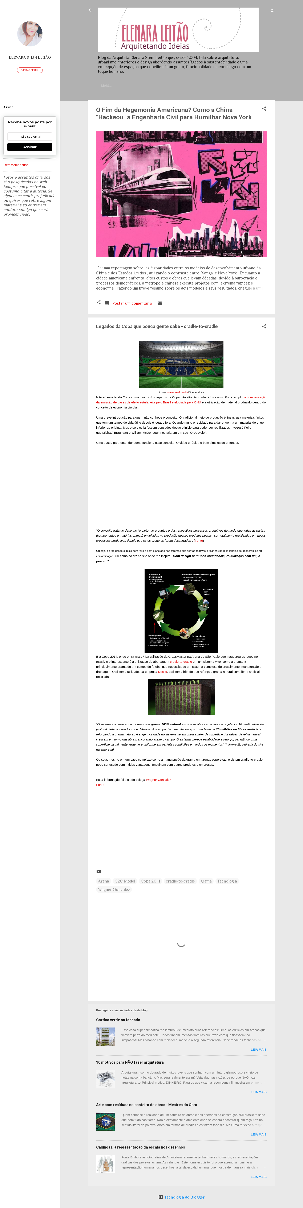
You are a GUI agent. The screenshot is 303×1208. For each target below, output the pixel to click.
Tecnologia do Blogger (181, 1197)
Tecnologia (227, 882)
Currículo (158, 86)
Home (113, 86)
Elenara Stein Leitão (30, 57)
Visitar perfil (29, 70)
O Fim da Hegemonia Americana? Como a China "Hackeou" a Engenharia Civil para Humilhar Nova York (174, 114)
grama (206, 882)
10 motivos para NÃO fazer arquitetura (130, 1063)
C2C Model (125, 882)
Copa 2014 (150, 882)
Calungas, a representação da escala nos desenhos (140, 1148)
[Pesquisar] (272, 11)
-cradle (181, 662)
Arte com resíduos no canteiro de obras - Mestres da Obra (146, 1105)
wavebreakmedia (177, 393)
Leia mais (259, 1050)
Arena (103, 882)
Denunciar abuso (16, 165)
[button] (264, 110)
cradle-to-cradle (180, 882)
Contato (133, 86)
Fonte (199, 541)
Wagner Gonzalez (158, 780)
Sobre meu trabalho (193, 86)
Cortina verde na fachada (118, 1020)
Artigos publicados (236, 86)
